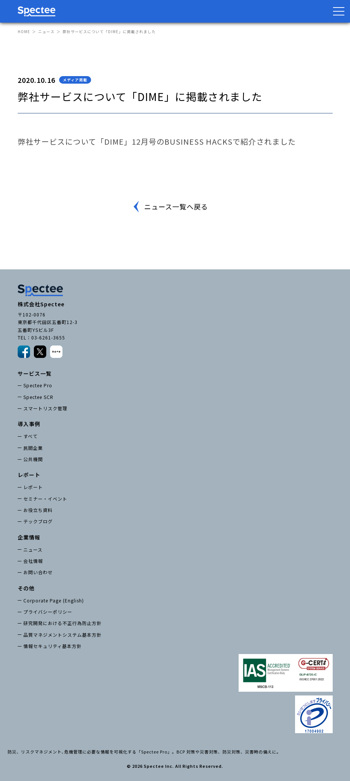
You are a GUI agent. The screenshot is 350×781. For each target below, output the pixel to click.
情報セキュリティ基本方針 (52, 646)
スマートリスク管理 (45, 408)
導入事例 (29, 424)
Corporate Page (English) (53, 600)
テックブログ (38, 521)
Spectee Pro (37, 385)
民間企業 (33, 448)
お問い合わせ (38, 572)
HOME (24, 31)
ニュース (46, 31)
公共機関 (33, 459)
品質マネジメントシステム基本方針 (62, 634)
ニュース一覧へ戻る (176, 206)
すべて (30, 436)
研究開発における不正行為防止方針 (62, 623)
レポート (33, 487)
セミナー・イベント (45, 498)
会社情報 (33, 561)
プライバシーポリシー (47, 611)
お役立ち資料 (38, 510)
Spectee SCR (38, 397)
